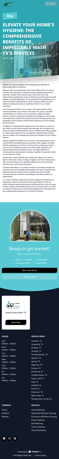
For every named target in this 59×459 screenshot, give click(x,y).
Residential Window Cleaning (43, 413)
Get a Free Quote (29, 270)
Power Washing (37, 420)
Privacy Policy (40, 455)
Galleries (5, 413)
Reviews (5, 416)
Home (4, 410)
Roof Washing (37, 423)
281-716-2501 (29, 277)
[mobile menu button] (51, 3)
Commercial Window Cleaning (44, 416)
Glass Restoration (38, 430)
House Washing (38, 410)
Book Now (15, 322)
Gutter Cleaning (38, 427)
